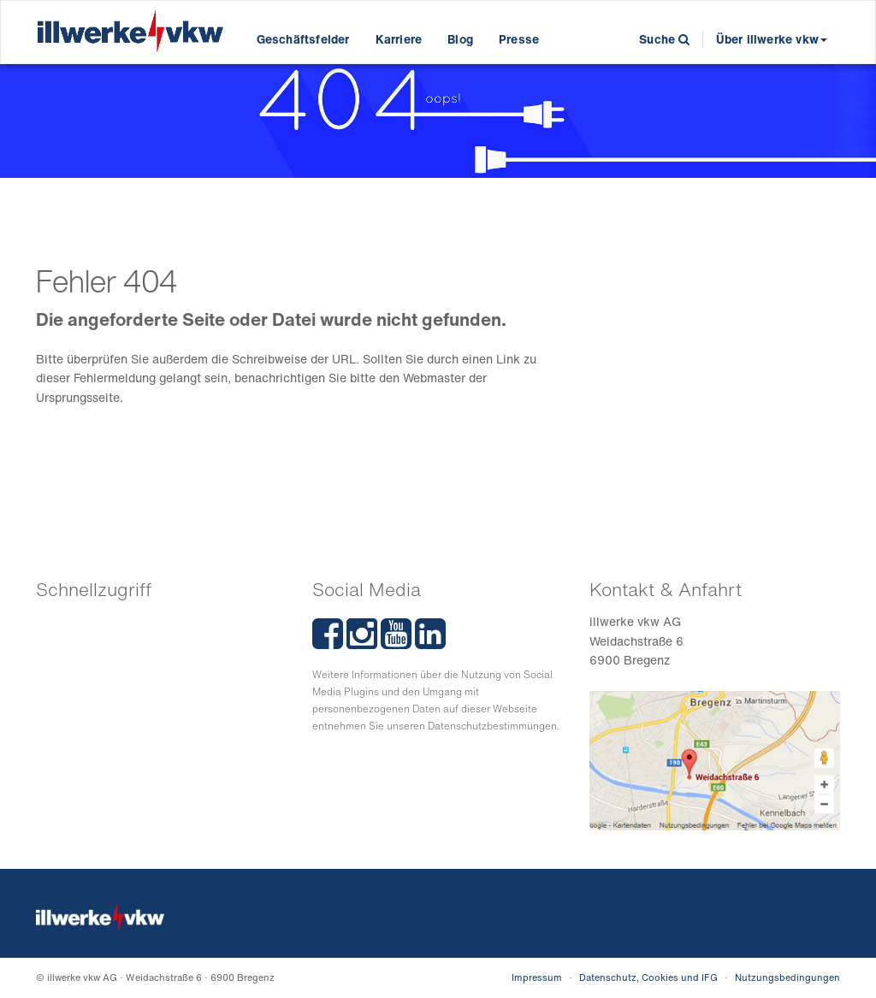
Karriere (399, 39)
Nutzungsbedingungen (787, 977)
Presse (519, 39)
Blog (460, 39)
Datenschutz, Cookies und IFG (648, 977)
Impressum (537, 977)
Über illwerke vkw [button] (771, 39)
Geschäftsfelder (303, 39)
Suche (664, 39)
